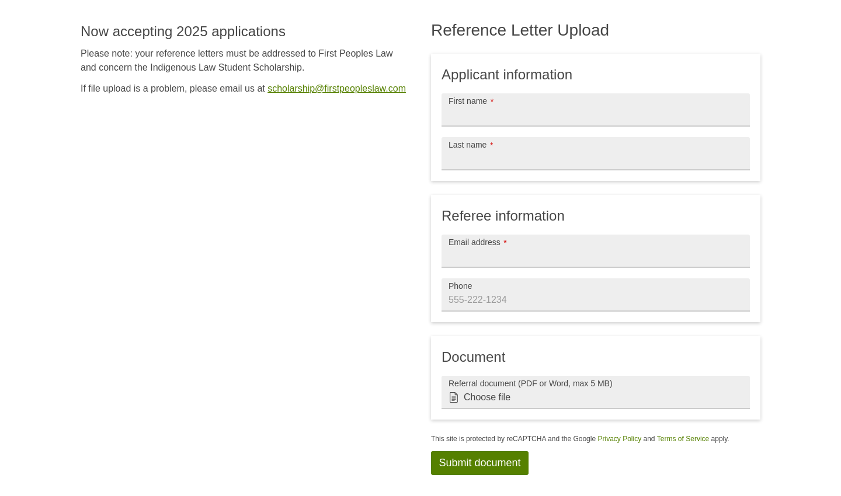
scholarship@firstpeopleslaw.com (336, 88)
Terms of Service (683, 439)
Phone (460, 285)
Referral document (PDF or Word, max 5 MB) (531, 383)
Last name (467, 144)
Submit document (480, 463)
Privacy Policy (619, 439)
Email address (475, 241)
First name (468, 100)
